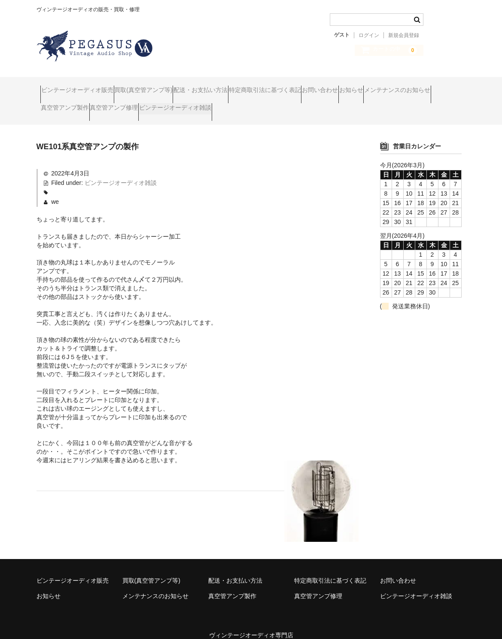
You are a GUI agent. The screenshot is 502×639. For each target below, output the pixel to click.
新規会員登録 (403, 35)
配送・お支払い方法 (238, 86)
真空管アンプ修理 (218, 104)
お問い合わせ (390, 86)
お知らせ (438, 86)
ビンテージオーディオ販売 (81, 86)
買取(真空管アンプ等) (164, 86)
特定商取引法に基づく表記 (319, 86)
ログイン (369, 35)
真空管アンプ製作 (152, 104)
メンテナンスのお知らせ (78, 104)
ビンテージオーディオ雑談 (296, 104)
